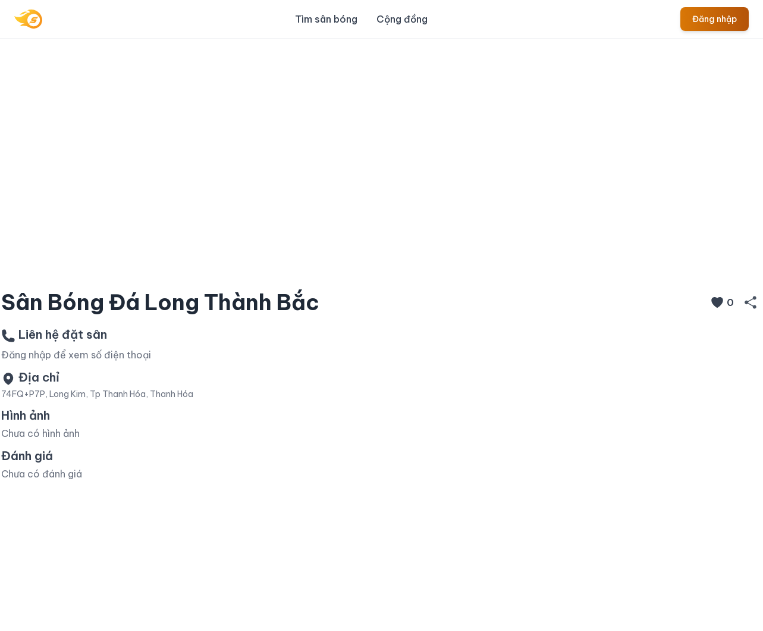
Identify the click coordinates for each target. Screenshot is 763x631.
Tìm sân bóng (326, 19)
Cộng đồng (402, 19)
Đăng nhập (714, 19)
